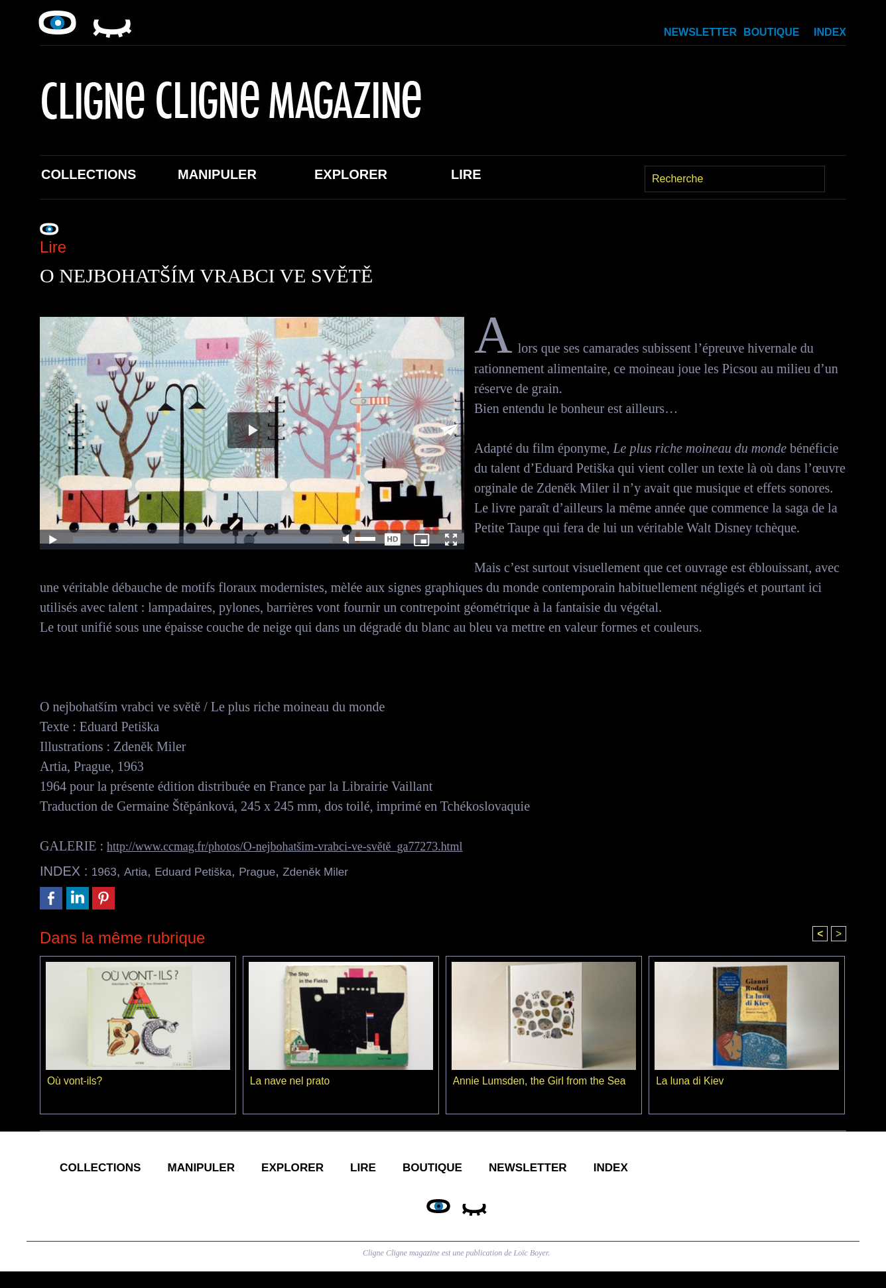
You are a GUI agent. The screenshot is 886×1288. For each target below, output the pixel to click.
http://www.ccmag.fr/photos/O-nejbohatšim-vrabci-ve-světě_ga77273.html (305, 846)
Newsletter (700, 32)
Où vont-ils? (75, 1082)
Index (830, 32)
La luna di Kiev (691, 1082)
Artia (141, 871)
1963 (106, 871)
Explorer (350, 174)
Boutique (771, 32)
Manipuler (217, 174)
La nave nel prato (291, 1082)
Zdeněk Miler (348, 871)
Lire (466, 174)
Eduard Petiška (207, 871)
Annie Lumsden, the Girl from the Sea (542, 1082)
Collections (88, 174)
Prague (280, 871)
